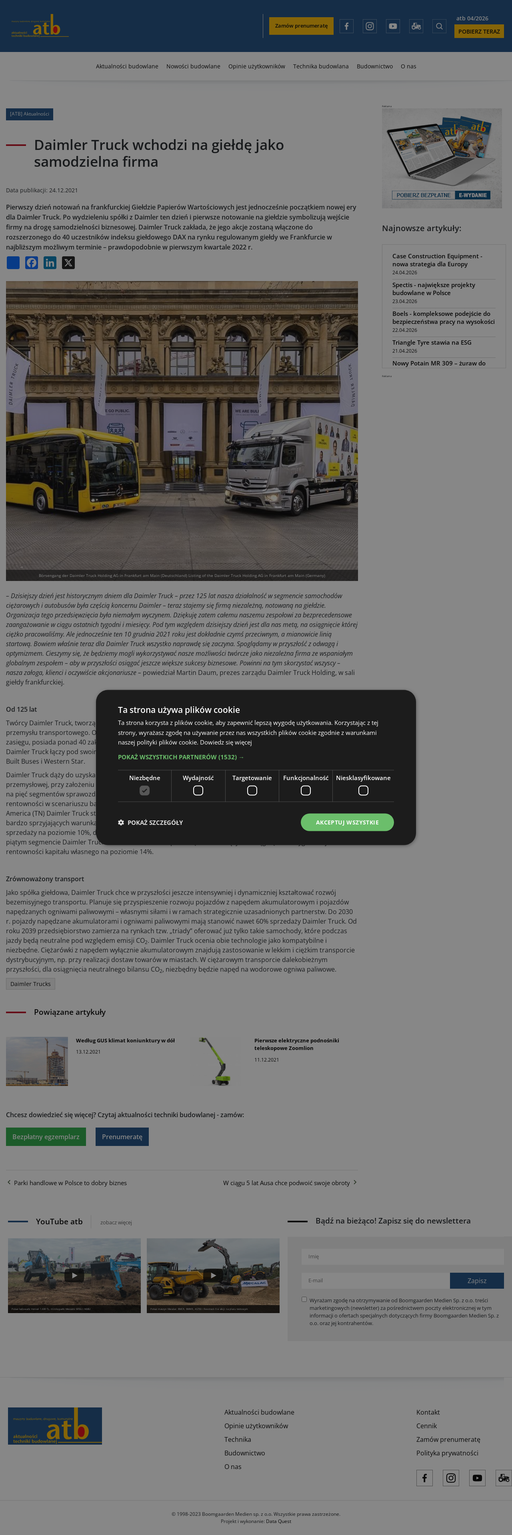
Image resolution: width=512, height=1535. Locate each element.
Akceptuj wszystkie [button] (347, 822)
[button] (256, 757)
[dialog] (256, 767)
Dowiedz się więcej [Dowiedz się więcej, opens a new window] (226, 742)
